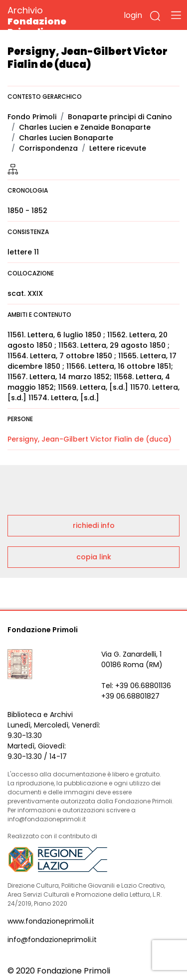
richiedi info (94, 525)
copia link (93, 557)
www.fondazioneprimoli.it (50, 921)
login (133, 15)
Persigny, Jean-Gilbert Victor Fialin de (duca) (89, 439)
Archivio (54, 20)
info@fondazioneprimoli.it (52, 940)
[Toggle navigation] (176, 14)
